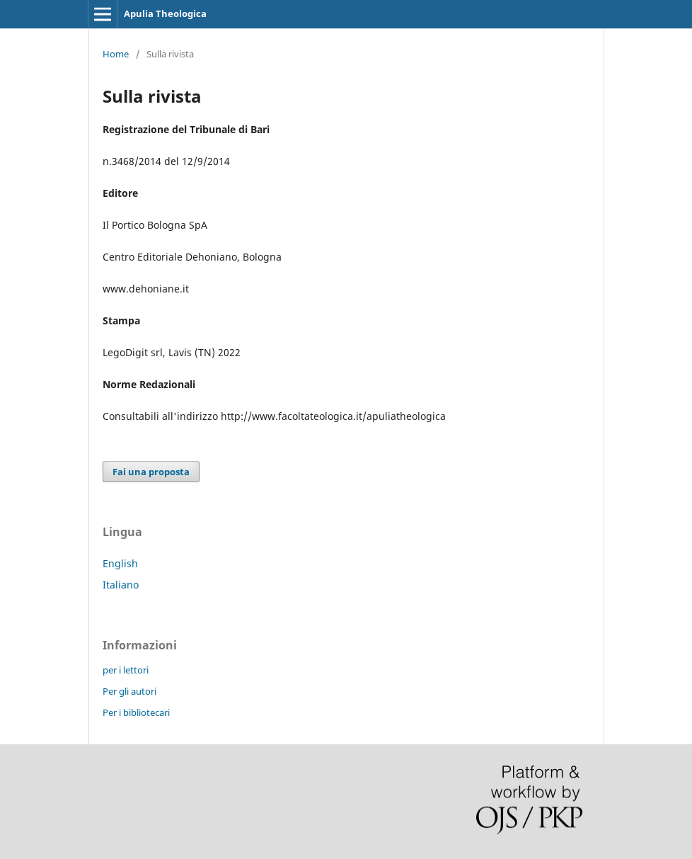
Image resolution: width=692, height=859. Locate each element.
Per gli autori (129, 691)
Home (116, 53)
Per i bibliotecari (136, 712)
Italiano (121, 584)
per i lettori (126, 670)
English (120, 563)
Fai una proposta (151, 471)
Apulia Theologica (165, 13)
